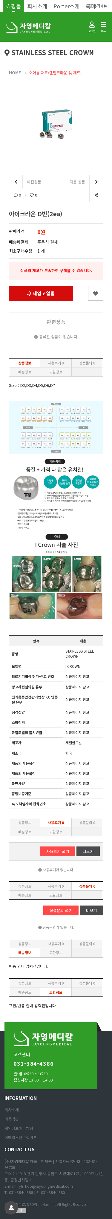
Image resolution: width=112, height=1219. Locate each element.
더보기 (88, 851)
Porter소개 (66, 6)
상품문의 (87, 362)
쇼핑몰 (13, 6)
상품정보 (24, 362)
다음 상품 (86, 182)
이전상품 (25, 182)
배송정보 (24, 371)
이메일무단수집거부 (20, 1137)
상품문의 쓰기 (61, 910)
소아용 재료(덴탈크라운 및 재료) (55, 72)
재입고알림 (41, 293)
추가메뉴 (98, 5)
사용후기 (56, 362)
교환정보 (55, 371)
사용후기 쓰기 (57, 851)
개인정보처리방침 (18, 1128)
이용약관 (11, 1119)
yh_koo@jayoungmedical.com (46, 1186)
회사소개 (37, 6)
